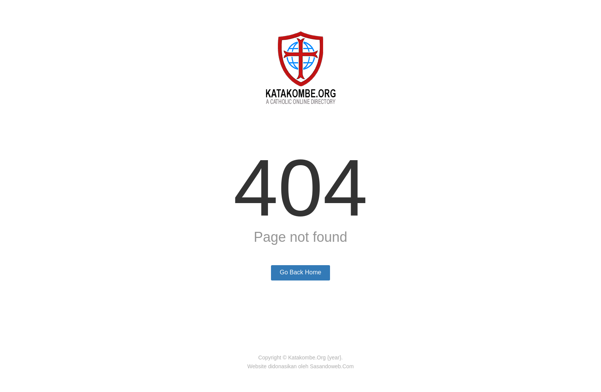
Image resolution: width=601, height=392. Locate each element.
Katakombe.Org (307, 357)
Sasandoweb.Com (331, 366)
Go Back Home (300, 272)
